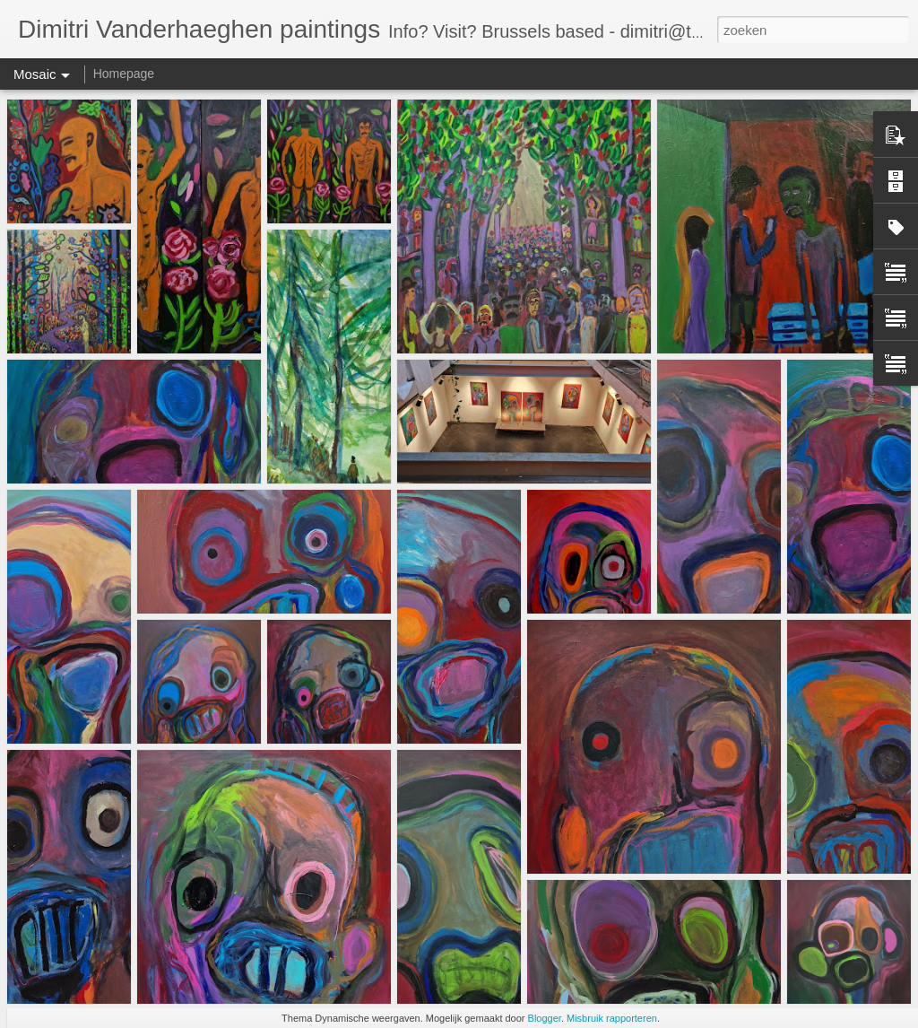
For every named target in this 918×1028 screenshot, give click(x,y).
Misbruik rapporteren (612, 1018)
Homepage (124, 73)
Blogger (544, 1018)
